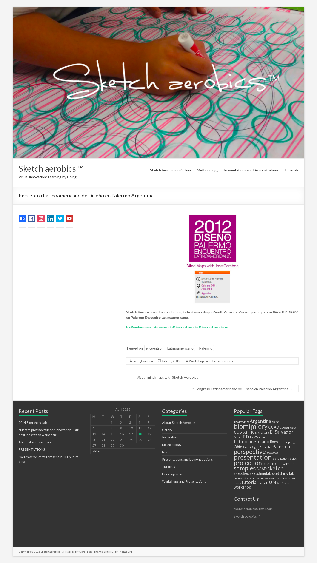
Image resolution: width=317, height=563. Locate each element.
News (166, 452)
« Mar (96, 451)
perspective (250, 451)
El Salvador (281, 432)
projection (248, 462)
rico (278, 463)
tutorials (263, 482)
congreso (288, 427)
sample (288, 463)
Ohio (238, 446)
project (293, 458)
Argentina (260, 421)
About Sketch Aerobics (179, 422)
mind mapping (287, 442)
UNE (274, 482)
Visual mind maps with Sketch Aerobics (165, 377)
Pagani (247, 447)
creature (263, 432)
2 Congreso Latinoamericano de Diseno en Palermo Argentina (242, 389)
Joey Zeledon (257, 437)
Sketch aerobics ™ (51, 168)
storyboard (270, 477)
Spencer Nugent (254, 477)
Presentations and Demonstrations (251, 170)
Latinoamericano (180, 348)
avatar (275, 421)
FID (246, 436)
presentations (280, 458)
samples (245, 468)
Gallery (167, 430)
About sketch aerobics (35, 442)
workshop (242, 487)
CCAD (273, 427)
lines (274, 441)
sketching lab (283, 473)
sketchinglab (260, 473)
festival (238, 437)
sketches (241, 473)
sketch (275, 468)
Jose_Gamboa (143, 361)
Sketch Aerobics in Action (170, 170)
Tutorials (291, 170)
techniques (283, 477)
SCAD (262, 468)
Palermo (205, 348)
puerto (268, 463)
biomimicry (251, 426)
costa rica (246, 431)
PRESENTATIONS (32, 449)
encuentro (154, 348)
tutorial (249, 482)
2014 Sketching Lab (33, 422)
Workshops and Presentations (211, 361)
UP (281, 482)
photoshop (272, 452)
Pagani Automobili (261, 447)
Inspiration (170, 437)
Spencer (239, 477)
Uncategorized (172, 474)
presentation (253, 457)
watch (286, 482)
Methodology (207, 170)
